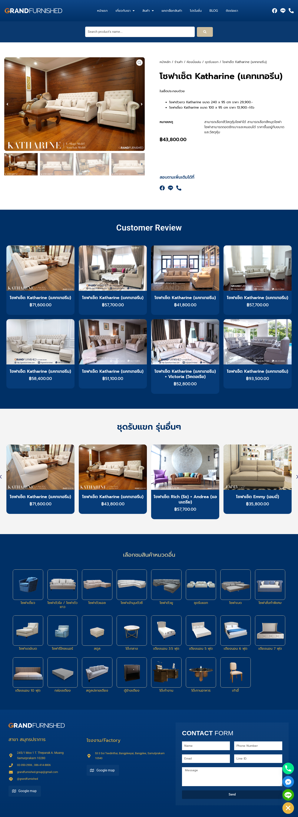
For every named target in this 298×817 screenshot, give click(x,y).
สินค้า (148, 10)
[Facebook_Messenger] (288, 781)
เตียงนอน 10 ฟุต (27, 690)
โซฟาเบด (235, 602)
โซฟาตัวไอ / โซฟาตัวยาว (62, 604)
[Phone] (288, 768)
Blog (213, 10)
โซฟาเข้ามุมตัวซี (132, 602)
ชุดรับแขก (211, 62)
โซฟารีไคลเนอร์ (62, 648)
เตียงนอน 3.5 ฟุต (166, 648)
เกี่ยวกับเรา (125, 10)
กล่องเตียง (62, 690)
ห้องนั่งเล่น (194, 62)
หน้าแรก (102, 10)
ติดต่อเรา (232, 10)
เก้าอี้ (235, 690)
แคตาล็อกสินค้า (172, 10)
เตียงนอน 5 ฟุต (201, 648)
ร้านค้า (179, 62)
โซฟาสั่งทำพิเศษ (270, 602)
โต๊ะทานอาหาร (201, 690)
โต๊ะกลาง (132, 648)
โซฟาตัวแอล (97, 602)
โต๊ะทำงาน (166, 690)
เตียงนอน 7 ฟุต (270, 648)
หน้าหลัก (165, 62)
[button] (7, 103)
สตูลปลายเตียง (97, 690)
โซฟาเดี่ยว (28, 602)
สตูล (97, 648)
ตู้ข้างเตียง (131, 690)
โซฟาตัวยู (166, 602)
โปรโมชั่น (196, 10)
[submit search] (205, 32)
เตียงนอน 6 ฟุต (235, 648)
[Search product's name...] (140, 32)
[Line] (288, 795)
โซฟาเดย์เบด (28, 648)
